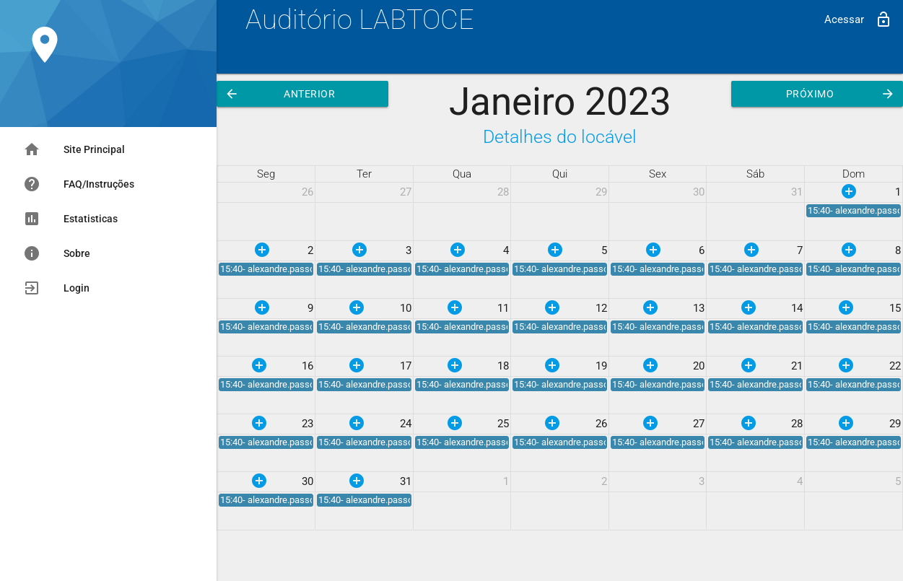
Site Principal (74, 149)
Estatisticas (70, 218)
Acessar (858, 19)
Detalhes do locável (560, 136)
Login (56, 288)
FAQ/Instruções (78, 184)
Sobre (56, 253)
